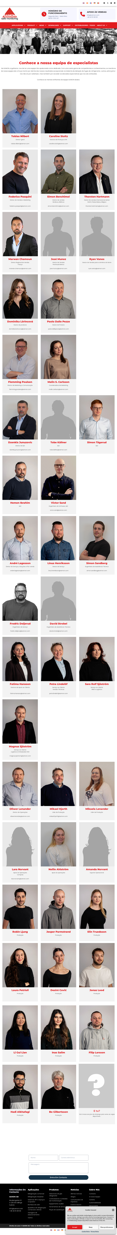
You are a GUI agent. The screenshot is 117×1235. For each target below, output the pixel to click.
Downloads (54, 25)
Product (32, 25)
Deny (90, 1227)
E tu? (97, 1110)
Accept (74, 1227)
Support (68, 25)
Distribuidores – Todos (85, 25)
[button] (113, 1210)
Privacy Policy (95, 1231)
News (42, 25)
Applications (18, 25)
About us (102, 25)
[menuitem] (83, 3)
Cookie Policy (86, 1231)
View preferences (106, 1227)
